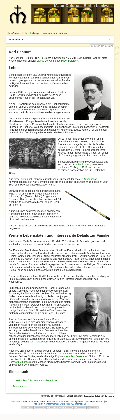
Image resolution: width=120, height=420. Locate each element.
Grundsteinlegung (81, 164)
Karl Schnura (60, 33)
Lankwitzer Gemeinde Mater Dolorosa (57, 60)
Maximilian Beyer (26, 109)
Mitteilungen (34, 33)
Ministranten (15, 353)
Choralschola (41, 341)
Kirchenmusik (19, 386)
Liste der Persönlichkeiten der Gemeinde (34, 380)
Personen (47, 33)
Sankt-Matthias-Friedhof (71, 225)
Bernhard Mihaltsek (19, 362)
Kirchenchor (90, 179)
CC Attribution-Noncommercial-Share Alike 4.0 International (71, 402)
